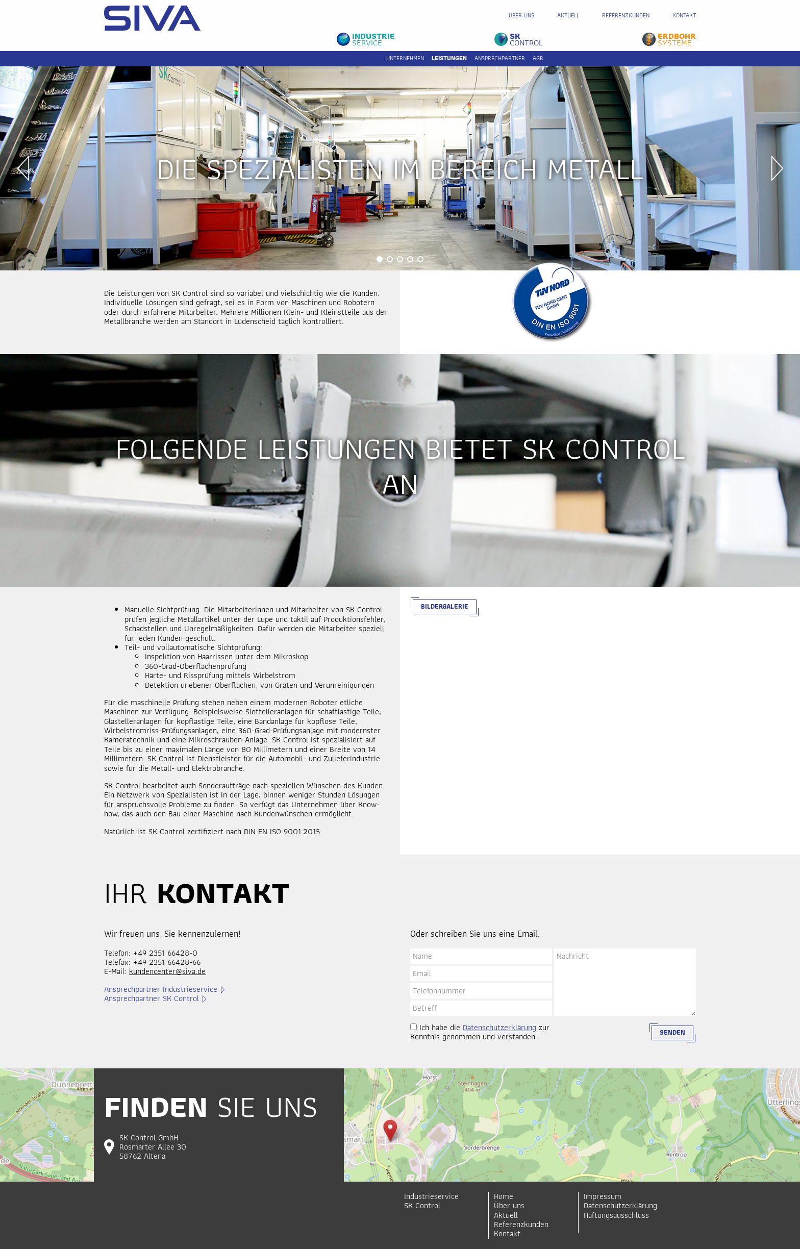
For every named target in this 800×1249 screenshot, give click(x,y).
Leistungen (449, 58)
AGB (538, 58)
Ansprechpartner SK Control (151, 998)
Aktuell (568, 15)
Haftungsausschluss (616, 1215)
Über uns (521, 15)
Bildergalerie (444, 606)
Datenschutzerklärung (499, 1027)
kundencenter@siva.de (167, 971)
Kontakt (684, 15)
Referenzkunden (625, 15)
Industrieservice (431, 1196)
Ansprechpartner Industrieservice (160, 989)
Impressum (602, 1196)
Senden (672, 1032)
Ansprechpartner (499, 58)
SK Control (422, 1205)
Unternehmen (405, 58)
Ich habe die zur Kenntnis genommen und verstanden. (479, 1032)
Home (503, 1196)
